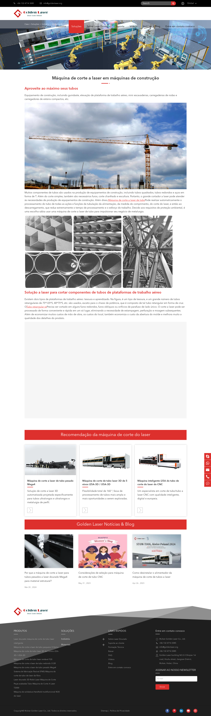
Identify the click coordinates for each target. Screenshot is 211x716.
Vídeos (133, 29)
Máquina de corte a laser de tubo (126, 200)
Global (190, 3)
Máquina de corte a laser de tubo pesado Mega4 (50, 483)
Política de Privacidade (120, 711)
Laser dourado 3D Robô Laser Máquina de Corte (35, 680)
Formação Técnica (116, 647)
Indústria (83, 639)
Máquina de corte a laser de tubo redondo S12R (35, 663)
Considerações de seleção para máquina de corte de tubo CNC (101, 575)
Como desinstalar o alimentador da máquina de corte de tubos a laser (152, 575)
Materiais (83, 645)
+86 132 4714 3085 (24, 3)
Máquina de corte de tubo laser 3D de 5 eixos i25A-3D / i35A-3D (104, 483)
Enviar (162, 687)
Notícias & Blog (151, 29)
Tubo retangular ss (36, 307)
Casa (48, 29)
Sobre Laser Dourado (98, 29)
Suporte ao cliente (116, 643)
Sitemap (104, 711)
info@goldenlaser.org (52, 3)
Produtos (61, 29)
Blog (110, 663)
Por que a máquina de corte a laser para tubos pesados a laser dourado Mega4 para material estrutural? (47, 577)
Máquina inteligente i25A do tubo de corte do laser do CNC (158, 483)
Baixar (111, 651)
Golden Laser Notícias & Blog (105, 524)
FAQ (110, 655)
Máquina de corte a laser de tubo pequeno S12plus (36, 647)
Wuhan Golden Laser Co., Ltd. (38, 711)
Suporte (120, 29)
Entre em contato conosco (180, 29)
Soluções (76, 29)
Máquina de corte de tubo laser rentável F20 (33, 659)
